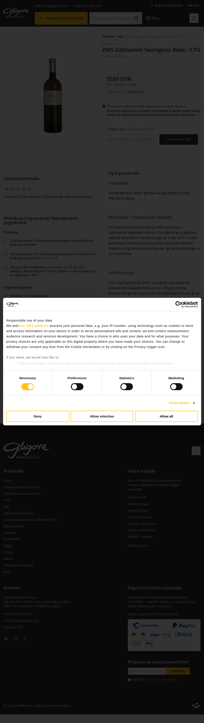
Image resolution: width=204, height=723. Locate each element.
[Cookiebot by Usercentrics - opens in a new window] (178, 304)
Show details (179, 403)
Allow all (166, 416)
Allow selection (102, 416)
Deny (38, 416)
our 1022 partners (34, 325)
